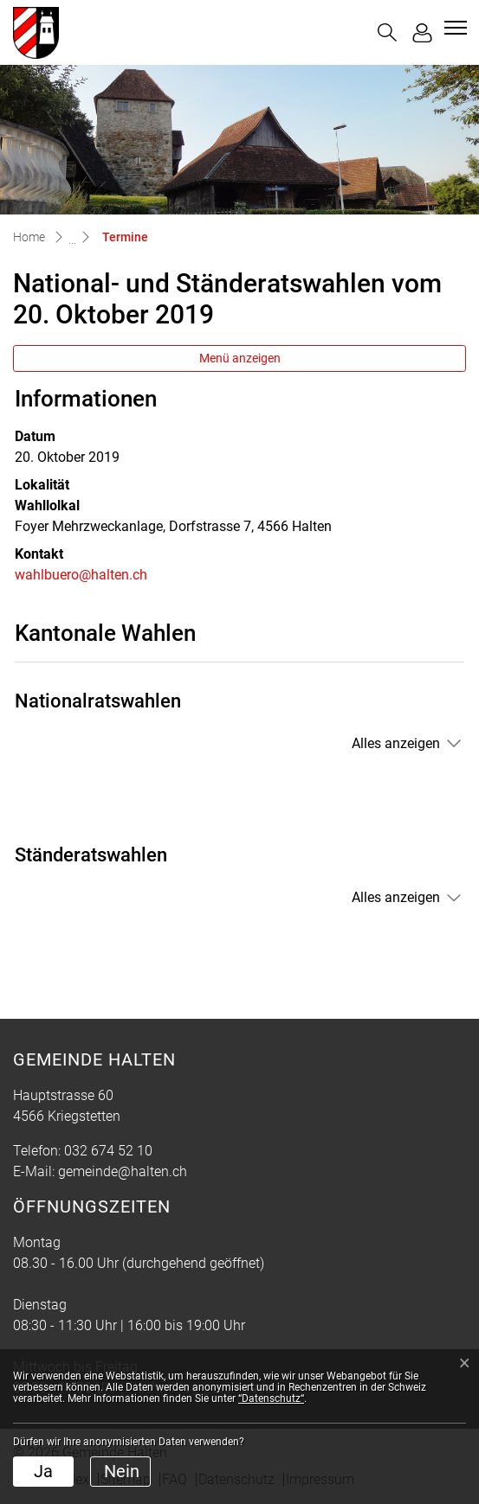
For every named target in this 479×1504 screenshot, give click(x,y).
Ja (43, 1471)
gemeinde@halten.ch (122, 1171)
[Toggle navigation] (453, 27)
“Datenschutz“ (271, 1398)
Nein (121, 1471)
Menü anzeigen (240, 358)
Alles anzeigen (396, 743)
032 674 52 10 (108, 1150)
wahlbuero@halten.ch (81, 574)
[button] (387, 32)
